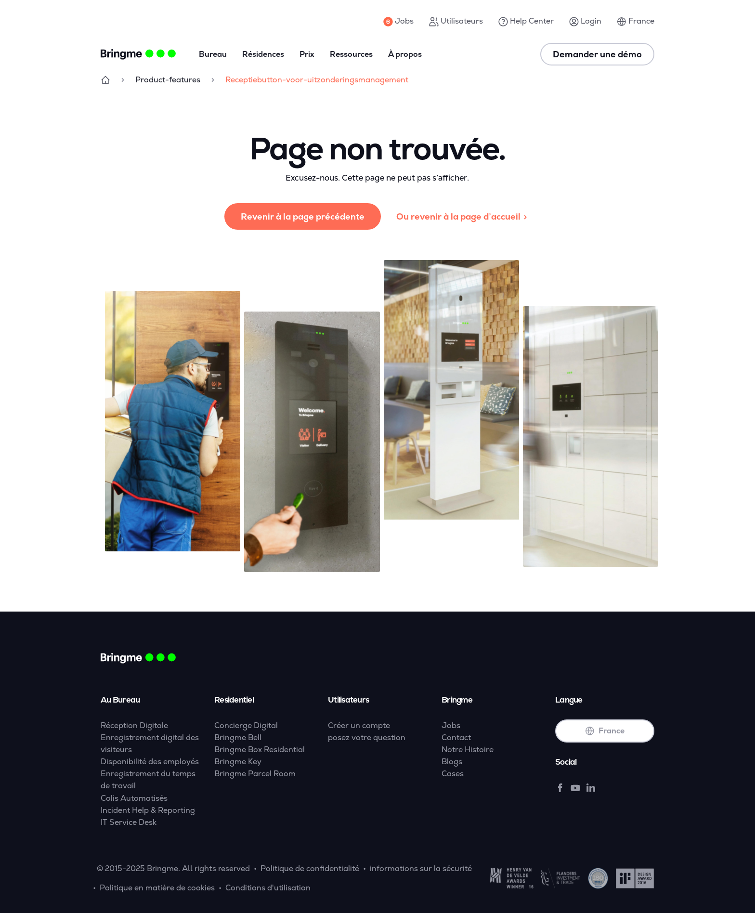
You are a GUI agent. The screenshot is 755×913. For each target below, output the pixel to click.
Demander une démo (597, 54)
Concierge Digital (246, 725)
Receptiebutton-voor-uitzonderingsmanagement (316, 80)
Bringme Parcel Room (255, 774)
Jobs (398, 21)
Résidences (263, 54)
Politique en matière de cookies (157, 888)
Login (585, 21)
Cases (453, 774)
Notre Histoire (468, 749)
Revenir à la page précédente (302, 216)
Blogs (452, 761)
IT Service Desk (128, 822)
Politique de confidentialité (309, 868)
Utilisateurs (456, 21)
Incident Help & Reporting (148, 810)
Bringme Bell (237, 737)
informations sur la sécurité (421, 868)
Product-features (167, 80)
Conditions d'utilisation (268, 888)
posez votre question (366, 737)
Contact (456, 737)
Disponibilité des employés (150, 761)
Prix (306, 54)
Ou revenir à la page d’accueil (463, 216)
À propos (405, 54)
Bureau (213, 54)
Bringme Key (237, 761)
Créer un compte (359, 725)
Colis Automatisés (134, 798)
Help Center (526, 21)
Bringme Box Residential (259, 749)
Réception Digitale (134, 725)
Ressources (351, 54)
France (635, 21)
